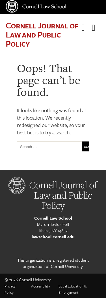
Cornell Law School (53, 218)
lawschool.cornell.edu (53, 237)
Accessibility (40, 286)
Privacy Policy (10, 289)
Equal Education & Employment (73, 289)
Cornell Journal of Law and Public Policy (42, 34)
